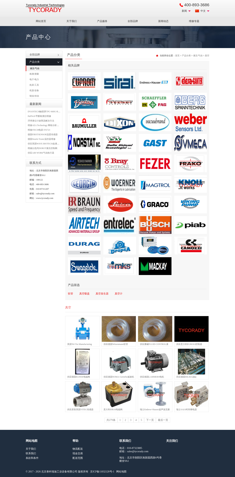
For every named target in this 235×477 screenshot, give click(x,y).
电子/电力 (34, 79)
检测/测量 (34, 74)
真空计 (118, 293)
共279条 (110, 420)
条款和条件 (32, 458)
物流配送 (78, 448)
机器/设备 (34, 90)
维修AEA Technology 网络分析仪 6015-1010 (48, 125)
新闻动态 (163, 21)
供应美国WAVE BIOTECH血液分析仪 (46, 143)
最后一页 (163, 420)
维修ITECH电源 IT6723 (39, 130)
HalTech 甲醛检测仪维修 (39, 116)
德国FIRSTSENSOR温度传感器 (43, 134)
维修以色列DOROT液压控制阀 (42, 148)
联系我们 (31, 453)
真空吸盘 (84, 293)
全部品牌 (133, 21)
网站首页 (41, 21)
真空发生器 (102, 293)
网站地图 (121, 471)
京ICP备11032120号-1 (102, 471)
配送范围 (78, 458)
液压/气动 (34, 68)
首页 (177, 55)
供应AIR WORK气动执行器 (41, 153)
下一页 (150, 420)
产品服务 (102, 21)
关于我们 (71, 21)
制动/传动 (34, 96)
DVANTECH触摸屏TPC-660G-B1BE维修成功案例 (51, 111)
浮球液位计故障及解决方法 (41, 120)
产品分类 (186, 55)
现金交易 (78, 453)
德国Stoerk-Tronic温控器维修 (41, 139)
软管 (70, 293)
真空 (207, 55)
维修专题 (194, 21)
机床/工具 (34, 85)
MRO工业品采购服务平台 (45, 8)
